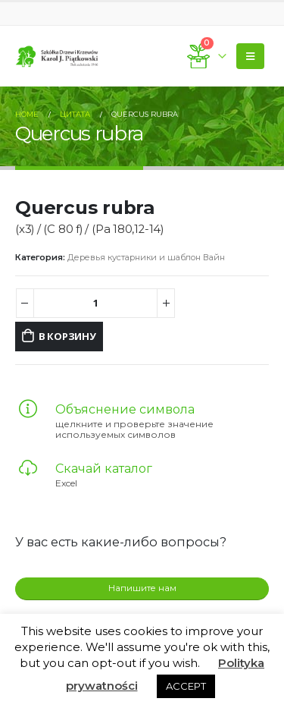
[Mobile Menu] (250, 56)
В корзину (67, 336)
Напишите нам (142, 588)
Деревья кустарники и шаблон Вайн (146, 257)
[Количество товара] (95, 303)
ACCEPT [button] (186, 686)
